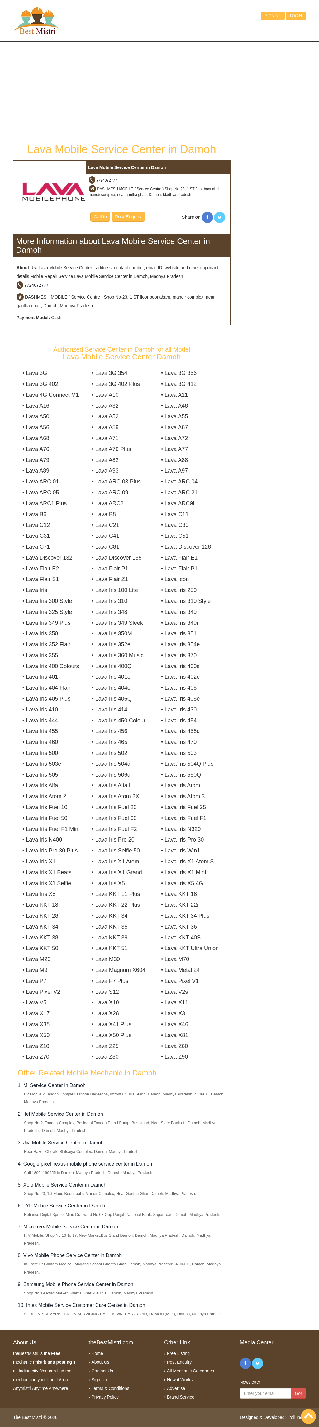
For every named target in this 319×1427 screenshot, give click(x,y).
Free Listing (178, 1353)
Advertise (176, 1388)
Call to (100, 216)
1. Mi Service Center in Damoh (52, 1085)
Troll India (296, 1417)
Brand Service (180, 1397)
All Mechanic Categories (190, 1370)
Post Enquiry (128, 216)
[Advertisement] (122, 91)
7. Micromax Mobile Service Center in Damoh (68, 1226)
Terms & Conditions (110, 1388)
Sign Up (99, 1379)
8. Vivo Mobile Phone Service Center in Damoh (70, 1255)
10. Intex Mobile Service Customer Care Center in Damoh (81, 1305)
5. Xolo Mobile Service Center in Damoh (62, 1184)
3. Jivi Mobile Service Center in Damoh (61, 1142)
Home (97, 1353)
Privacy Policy (105, 1397)
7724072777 (106, 180)
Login (296, 15)
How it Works (180, 1379)
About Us (101, 1362)
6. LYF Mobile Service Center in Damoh (61, 1205)
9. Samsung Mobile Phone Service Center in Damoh (75, 1284)
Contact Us (102, 1370)
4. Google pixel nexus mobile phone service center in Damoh (85, 1164)
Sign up (272, 15)
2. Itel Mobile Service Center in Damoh (60, 1114)
